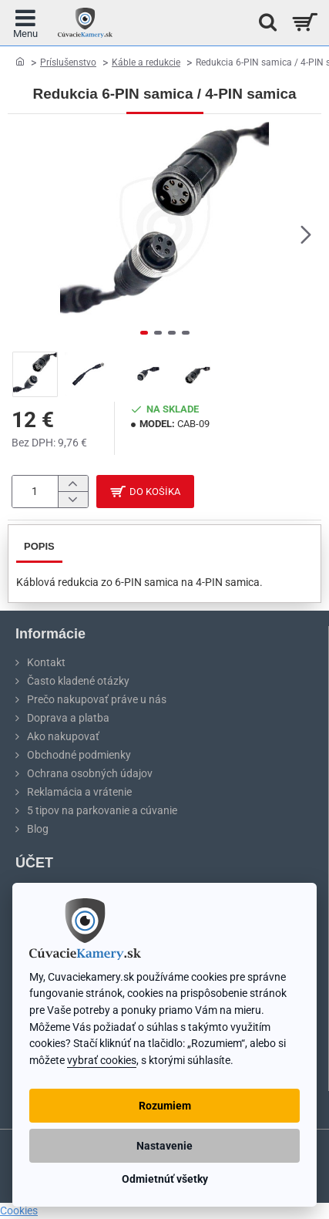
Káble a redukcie (146, 62)
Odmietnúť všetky (165, 1179)
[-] (73, 499)
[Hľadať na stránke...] (263, 22)
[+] (73, 484)
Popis (39, 546)
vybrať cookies (101, 1060)
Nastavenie (164, 1146)
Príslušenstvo (68, 62)
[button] (305, 234)
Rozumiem (165, 1105)
